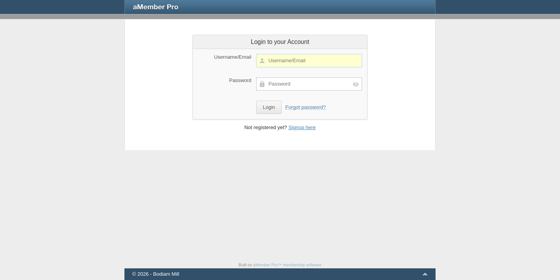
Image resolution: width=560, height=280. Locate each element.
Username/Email (232, 57)
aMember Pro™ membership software (287, 265)
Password (240, 80)
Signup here (302, 127)
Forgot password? (305, 107)
